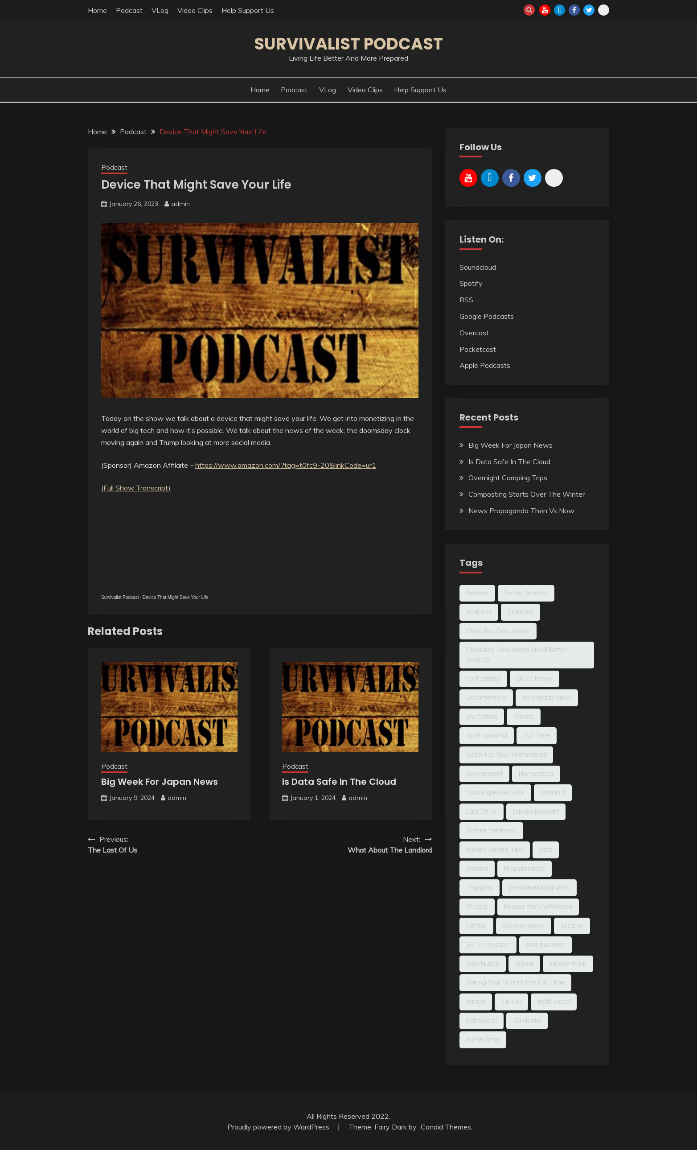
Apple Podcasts (484, 365)
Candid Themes (446, 1126)
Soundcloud (477, 267)
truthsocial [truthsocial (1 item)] (481, 1021)
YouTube (544, 10)
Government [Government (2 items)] (484, 774)
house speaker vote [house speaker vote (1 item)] (495, 792)
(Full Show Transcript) (136, 487)
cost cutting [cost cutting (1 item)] (483, 679)
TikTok (559, 10)
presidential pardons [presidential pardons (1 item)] (539, 887)
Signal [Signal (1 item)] (524, 964)
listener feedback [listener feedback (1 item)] (491, 830)
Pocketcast (477, 349)
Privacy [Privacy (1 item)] (477, 907)
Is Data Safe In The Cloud (339, 781)
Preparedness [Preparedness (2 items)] (524, 869)
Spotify (471, 283)
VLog (160, 10)
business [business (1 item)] (479, 612)
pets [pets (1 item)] (545, 849)
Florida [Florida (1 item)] (523, 717)
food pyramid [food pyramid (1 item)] (486, 735)
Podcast (129, 10)
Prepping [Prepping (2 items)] (479, 887)
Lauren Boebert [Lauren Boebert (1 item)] (536, 812)
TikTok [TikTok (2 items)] (511, 1001)
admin (180, 204)
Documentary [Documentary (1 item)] (486, 697)
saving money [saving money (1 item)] (524, 926)
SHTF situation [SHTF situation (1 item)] (488, 944)
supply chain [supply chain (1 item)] (567, 964)
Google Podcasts (486, 316)
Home (97, 10)
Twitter (588, 10)
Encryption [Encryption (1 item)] (481, 717)
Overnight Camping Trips (507, 477)
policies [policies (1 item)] (477, 869)
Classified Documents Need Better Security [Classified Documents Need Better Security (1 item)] (516, 655)
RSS (466, 299)
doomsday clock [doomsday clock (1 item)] (546, 697)
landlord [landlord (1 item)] (553, 792)
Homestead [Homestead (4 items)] (536, 774)
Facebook (574, 10)
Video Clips (195, 10)
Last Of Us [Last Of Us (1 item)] (481, 812)
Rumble (603, 10)
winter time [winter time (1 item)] (483, 1039)
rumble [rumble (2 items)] (476, 926)
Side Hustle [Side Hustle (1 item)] (482, 964)
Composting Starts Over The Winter (526, 494)
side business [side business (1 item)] (545, 944)
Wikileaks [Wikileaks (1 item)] (527, 1021)
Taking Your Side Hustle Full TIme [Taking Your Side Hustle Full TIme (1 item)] (515, 982)
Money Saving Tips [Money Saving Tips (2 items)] (494, 849)
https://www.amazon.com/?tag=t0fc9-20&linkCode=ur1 (285, 465)
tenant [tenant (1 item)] (475, 1001)
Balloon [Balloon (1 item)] (477, 593)
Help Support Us (247, 10)
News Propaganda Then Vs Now (521, 510)
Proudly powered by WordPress (279, 1126)
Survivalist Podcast (348, 43)
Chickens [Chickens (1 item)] (520, 612)
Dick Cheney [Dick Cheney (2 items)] (535, 679)
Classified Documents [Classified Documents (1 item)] (498, 631)
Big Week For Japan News (159, 781)
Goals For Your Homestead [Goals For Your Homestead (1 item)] (506, 754)
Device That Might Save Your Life (176, 597)
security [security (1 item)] (572, 926)
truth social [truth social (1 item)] (553, 1001)
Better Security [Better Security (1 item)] (526, 593)
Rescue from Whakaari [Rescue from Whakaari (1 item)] (538, 907)
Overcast (474, 332)
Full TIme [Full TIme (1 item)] (536, 735)
